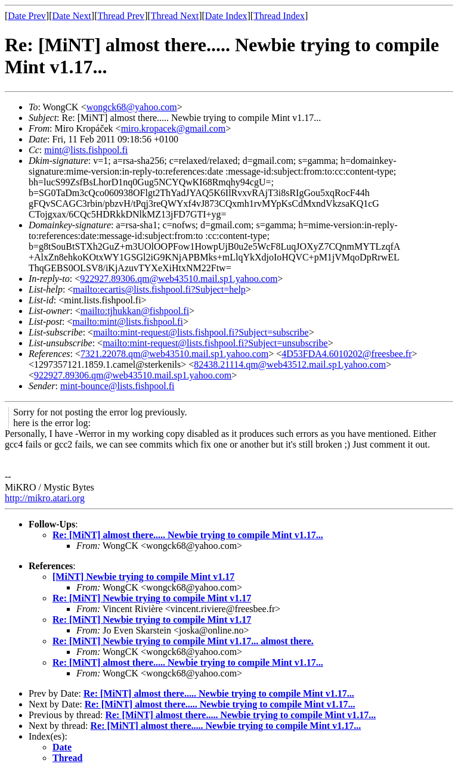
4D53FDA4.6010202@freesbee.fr (346, 354)
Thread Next (175, 16)
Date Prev (27, 16)
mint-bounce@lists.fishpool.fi (117, 386)
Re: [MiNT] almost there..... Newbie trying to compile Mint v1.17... (187, 535)
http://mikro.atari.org (45, 498)
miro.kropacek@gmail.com (173, 128)
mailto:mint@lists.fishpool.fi (127, 321)
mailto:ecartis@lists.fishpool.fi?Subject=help (159, 289)
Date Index (226, 16)
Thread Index (279, 16)
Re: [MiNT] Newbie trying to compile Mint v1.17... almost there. (183, 641)
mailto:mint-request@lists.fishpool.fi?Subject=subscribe (200, 332)
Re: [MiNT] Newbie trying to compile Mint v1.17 (151, 598)
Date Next (71, 16)
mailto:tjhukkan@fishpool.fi (135, 311)
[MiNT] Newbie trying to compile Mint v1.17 (143, 577)
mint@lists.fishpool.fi (86, 150)
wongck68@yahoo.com (131, 107)
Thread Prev (120, 16)
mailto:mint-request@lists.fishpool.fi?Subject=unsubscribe (215, 343)
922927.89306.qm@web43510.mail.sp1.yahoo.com (178, 279)
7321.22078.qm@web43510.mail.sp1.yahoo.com (174, 354)
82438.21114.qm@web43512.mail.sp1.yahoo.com (290, 364)
